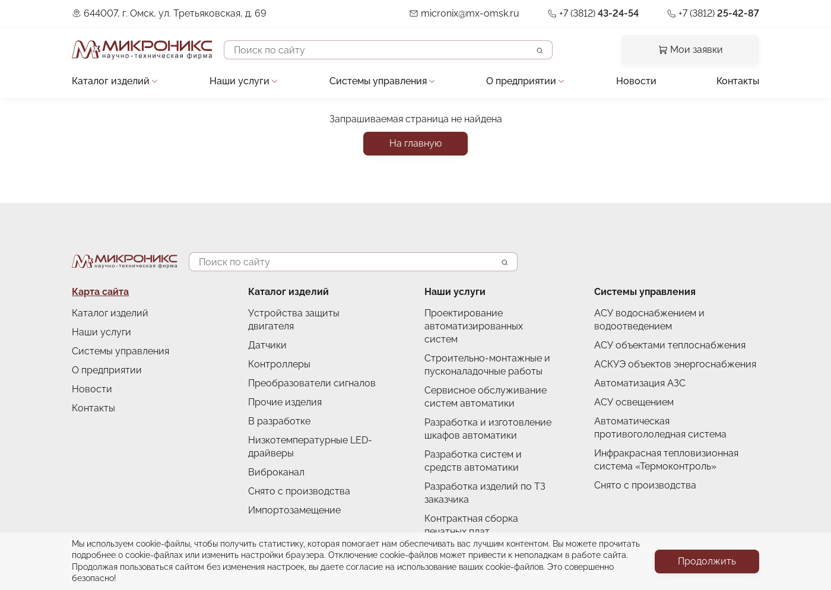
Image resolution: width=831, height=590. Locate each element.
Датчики (267, 345)
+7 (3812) (599, 13)
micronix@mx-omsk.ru (470, 13)
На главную (415, 143)
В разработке (279, 421)
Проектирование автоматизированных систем (473, 326)
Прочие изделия (285, 402)
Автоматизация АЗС (640, 383)
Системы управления (378, 81)
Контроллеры (279, 364)
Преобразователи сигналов (312, 383)
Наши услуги (239, 81)
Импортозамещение (294, 510)
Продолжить (707, 561)
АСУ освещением (634, 402)
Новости (636, 81)
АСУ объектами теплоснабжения (670, 345)
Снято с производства (299, 491)
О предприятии (521, 81)
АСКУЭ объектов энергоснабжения (675, 364)
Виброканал (276, 472)
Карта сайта (100, 291)
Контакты (737, 81)
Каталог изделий (111, 81)
